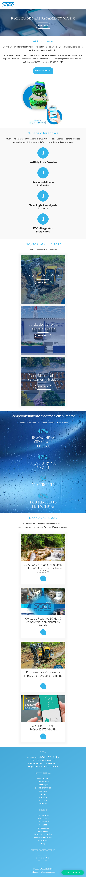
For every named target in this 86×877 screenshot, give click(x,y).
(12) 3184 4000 (35, 767)
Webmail (43, 803)
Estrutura (43, 791)
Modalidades (43, 831)
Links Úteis (43, 840)
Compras (43, 825)
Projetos (43, 797)
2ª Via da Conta (43, 815)
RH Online (43, 800)
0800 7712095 (51, 767)
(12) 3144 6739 (35, 763)
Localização (43, 785)
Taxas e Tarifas (43, 819)
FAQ (43, 844)
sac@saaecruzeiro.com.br (70, 59)
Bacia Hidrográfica (43, 788)
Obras (43, 794)
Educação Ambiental (43, 837)
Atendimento (43, 822)
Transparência (43, 782)
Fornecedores (43, 828)
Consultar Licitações (43, 834)
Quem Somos (43, 778)
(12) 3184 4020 (51, 763)
